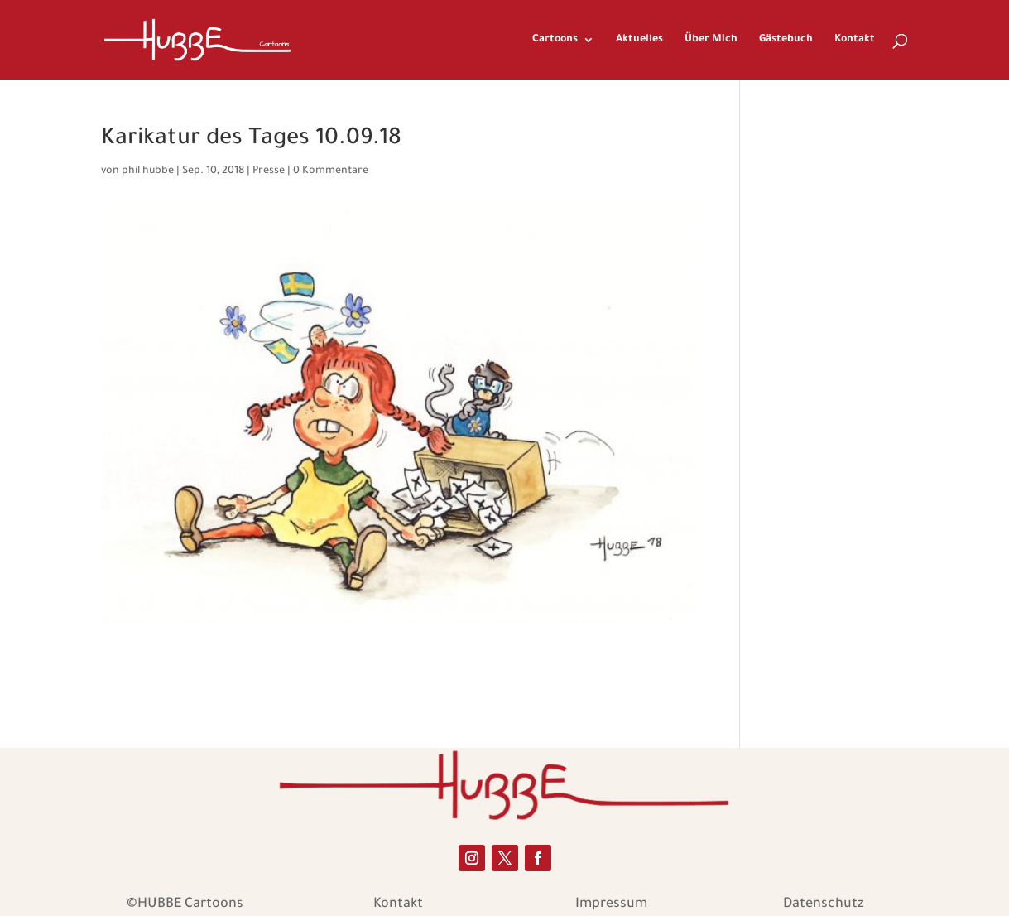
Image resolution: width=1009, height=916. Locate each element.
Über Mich (711, 40)
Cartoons (555, 40)
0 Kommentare (330, 171)
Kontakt (854, 40)
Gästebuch (786, 40)
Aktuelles (639, 40)
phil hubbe (148, 171)
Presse (268, 171)
